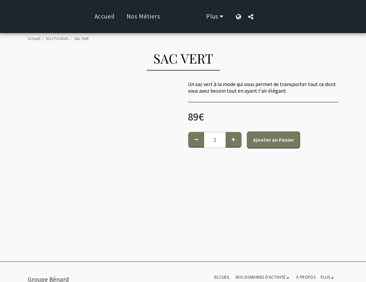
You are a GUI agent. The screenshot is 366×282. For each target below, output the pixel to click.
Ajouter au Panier (273, 139)
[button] (271, 16)
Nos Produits (57, 38)
